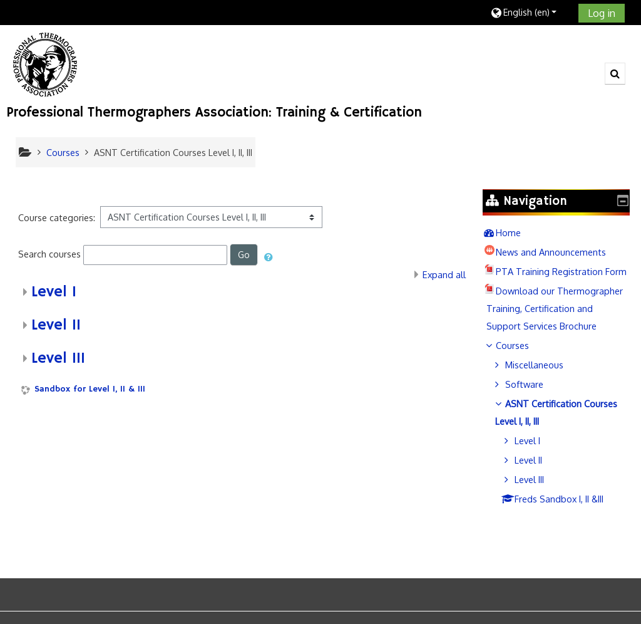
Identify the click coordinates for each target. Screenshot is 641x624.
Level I (53, 292)
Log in (601, 13)
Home (517, 232)
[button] (530, 12)
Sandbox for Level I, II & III (89, 389)
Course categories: (56, 217)
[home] (45, 64)
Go (244, 254)
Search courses (49, 253)
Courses (521, 380)
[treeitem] (561, 232)
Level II (56, 325)
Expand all (444, 274)
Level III (58, 358)
